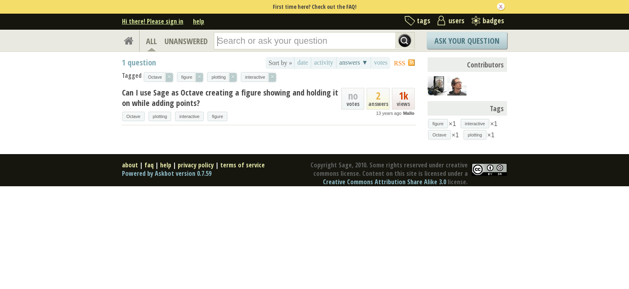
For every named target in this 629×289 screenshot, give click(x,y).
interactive (189, 116)
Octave (133, 116)
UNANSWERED (186, 41)
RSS (399, 63)
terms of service (242, 165)
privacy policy (196, 165)
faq (149, 165)
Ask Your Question (466, 40)
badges (493, 20)
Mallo (408, 113)
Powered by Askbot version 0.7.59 (166, 173)
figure (217, 116)
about (130, 165)
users (456, 20)
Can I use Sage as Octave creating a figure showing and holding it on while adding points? (230, 97)
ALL (151, 41)
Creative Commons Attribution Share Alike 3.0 (384, 181)
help (198, 21)
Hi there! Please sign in (152, 21)
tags (423, 20)
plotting (160, 116)
